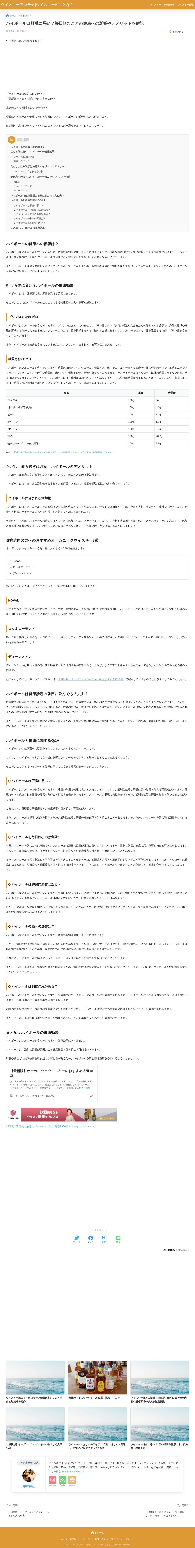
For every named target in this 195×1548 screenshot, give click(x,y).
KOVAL (17, 182)
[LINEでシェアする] (118, 1240)
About (64, 1539)
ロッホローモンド (23, 186)
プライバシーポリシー (122, 1539)
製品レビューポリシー (80, 1539)
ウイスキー (155, 4)
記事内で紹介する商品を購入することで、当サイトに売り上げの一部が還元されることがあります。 (97, 40)
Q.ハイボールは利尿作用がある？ (31, 222)
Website (72, 1485)
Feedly (62, 1485)
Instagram (52, 1485)
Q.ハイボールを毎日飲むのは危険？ (32, 209)
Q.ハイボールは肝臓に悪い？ (28, 205)
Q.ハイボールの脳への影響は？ (30, 218)
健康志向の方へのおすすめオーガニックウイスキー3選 (40, 176)
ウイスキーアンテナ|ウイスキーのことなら (37, 5)
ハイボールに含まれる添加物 (28, 171)
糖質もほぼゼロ (22, 161)
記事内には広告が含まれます (26, 40)
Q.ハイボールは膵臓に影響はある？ (32, 214)
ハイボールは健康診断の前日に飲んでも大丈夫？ (37, 195)
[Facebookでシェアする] (90, 1240)
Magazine (169, 4)
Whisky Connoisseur (73, 1471)
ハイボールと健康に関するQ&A (28, 200)
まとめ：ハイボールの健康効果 (28, 227)
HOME (97, 1532)
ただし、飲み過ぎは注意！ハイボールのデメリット (39, 166)
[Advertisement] (97, 67)
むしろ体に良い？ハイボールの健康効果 (32, 151)
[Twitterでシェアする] (76, 1240)
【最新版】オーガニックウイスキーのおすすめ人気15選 (90, 679)
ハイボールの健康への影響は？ (28, 147)
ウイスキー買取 (185, 4)
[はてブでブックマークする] (104, 1240)
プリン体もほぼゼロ (24, 156)
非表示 (23, 139)
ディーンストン (22, 190)
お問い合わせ (101, 1539)
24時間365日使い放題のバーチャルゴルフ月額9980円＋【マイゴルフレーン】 (51, 1126)
